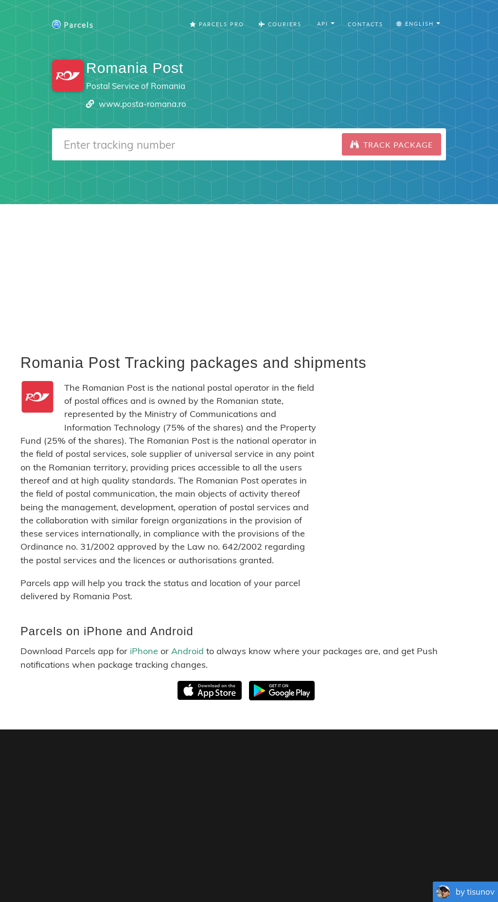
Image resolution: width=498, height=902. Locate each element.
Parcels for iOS (345, 760)
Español (185, 868)
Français (155, 868)
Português (218, 868)
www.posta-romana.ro (142, 104)
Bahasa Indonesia (398, 868)
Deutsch (252, 868)
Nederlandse (288, 868)
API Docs (455, 853)
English (127, 868)
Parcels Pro (217, 24)
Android (187, 651)
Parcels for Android (427, 760)
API (423, 853)
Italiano (354, 868)
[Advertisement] (249, 272)
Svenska (325, 868)
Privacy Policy (301, 853)
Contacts (365, 24)
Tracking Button (375, 853)
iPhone (144, 651)
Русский (444, 868)
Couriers (280, 24)
